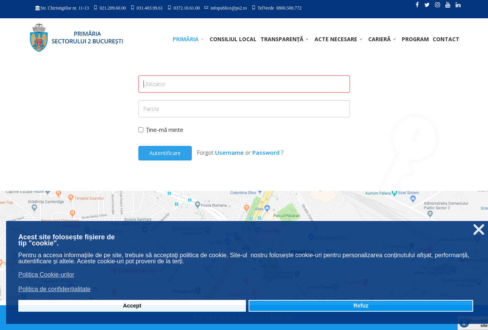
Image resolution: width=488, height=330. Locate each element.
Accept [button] (132, 306)
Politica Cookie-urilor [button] (46, 274)
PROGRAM (415, 39)
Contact (446, 39)
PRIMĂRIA (186, 39)
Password (265, 152)
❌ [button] (479, 229)
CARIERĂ (379, 39)
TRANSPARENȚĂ (281, 39)
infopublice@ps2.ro (228, 7)
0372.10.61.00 (186, 7)
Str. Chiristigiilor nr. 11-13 (64, 8)
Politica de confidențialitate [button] (54, 289)
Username (229, 152)
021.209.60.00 (113, 7)
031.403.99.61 (149, 7)
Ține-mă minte (160, 129)
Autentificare (165, 153)
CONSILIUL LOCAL (233, 39)
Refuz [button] (360, 306)
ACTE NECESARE (336, 39)
